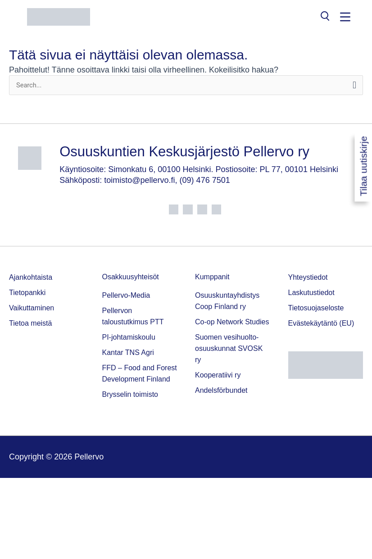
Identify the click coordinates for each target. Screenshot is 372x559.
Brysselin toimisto (130, 394)
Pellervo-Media (126, 295)
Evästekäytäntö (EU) (321, 323)
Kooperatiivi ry (217, 375)
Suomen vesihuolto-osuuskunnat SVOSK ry (229, 348)
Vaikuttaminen (31, 308)
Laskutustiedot (311, 292)
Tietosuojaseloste (316, 308)
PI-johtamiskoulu (128, 337)
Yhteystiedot (308, 277)
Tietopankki (27, 292)
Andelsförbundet (221, 390)
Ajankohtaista (30, 277)
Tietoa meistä (30, 323)
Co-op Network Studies (232, 322)
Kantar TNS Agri (128, 352)
